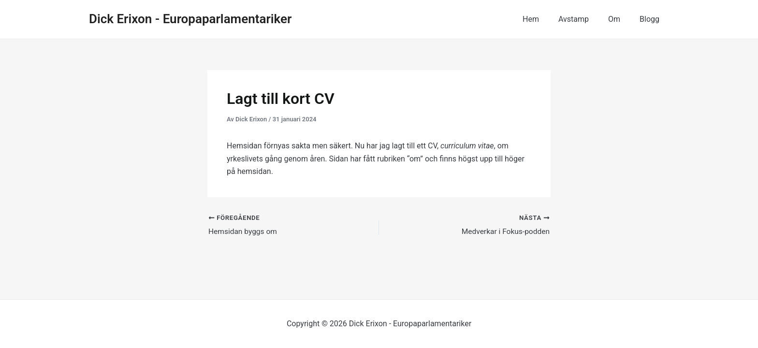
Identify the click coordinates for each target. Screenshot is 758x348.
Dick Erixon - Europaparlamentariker (190, 19)
